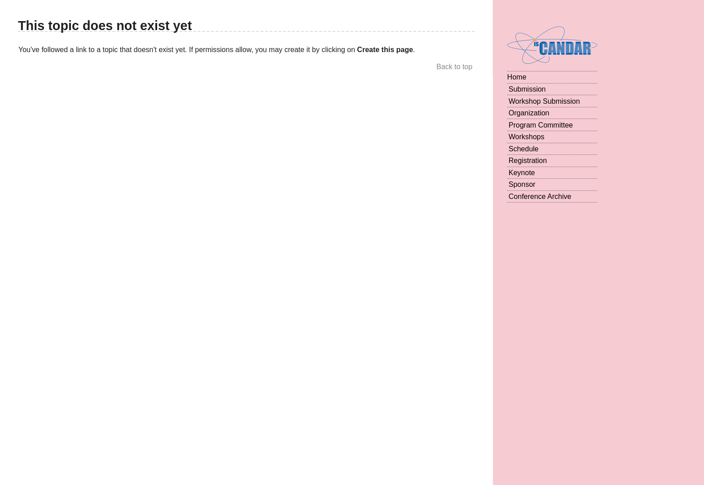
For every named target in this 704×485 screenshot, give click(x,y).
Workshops (527, 137)
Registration (528, 160)
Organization (529, 113)
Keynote (522, 172)
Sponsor (522, 184)
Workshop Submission (544, 101)
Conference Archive (540, 196)
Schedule (524, 149)
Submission (527, 89)
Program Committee (541, 125)
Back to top (454, 67)
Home (517, 77)
